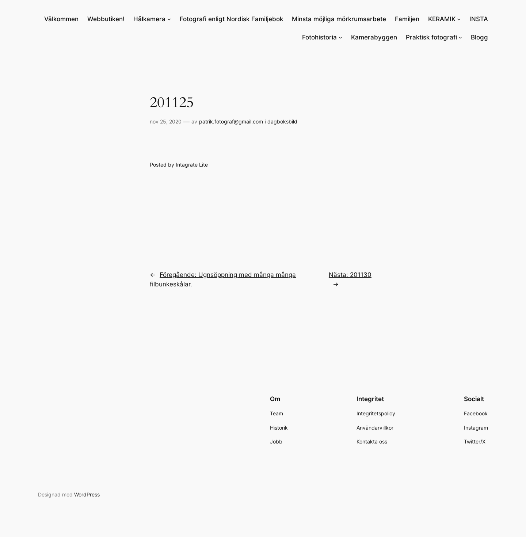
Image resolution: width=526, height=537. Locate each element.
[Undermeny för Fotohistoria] (340, 37)
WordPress (87, 494)
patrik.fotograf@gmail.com (231, 121)
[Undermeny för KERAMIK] (459, 19)
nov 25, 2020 (166, 121)
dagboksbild (282, 121)
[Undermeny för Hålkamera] (169, 19)
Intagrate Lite (192, 164)
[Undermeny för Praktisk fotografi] (460, 37)
